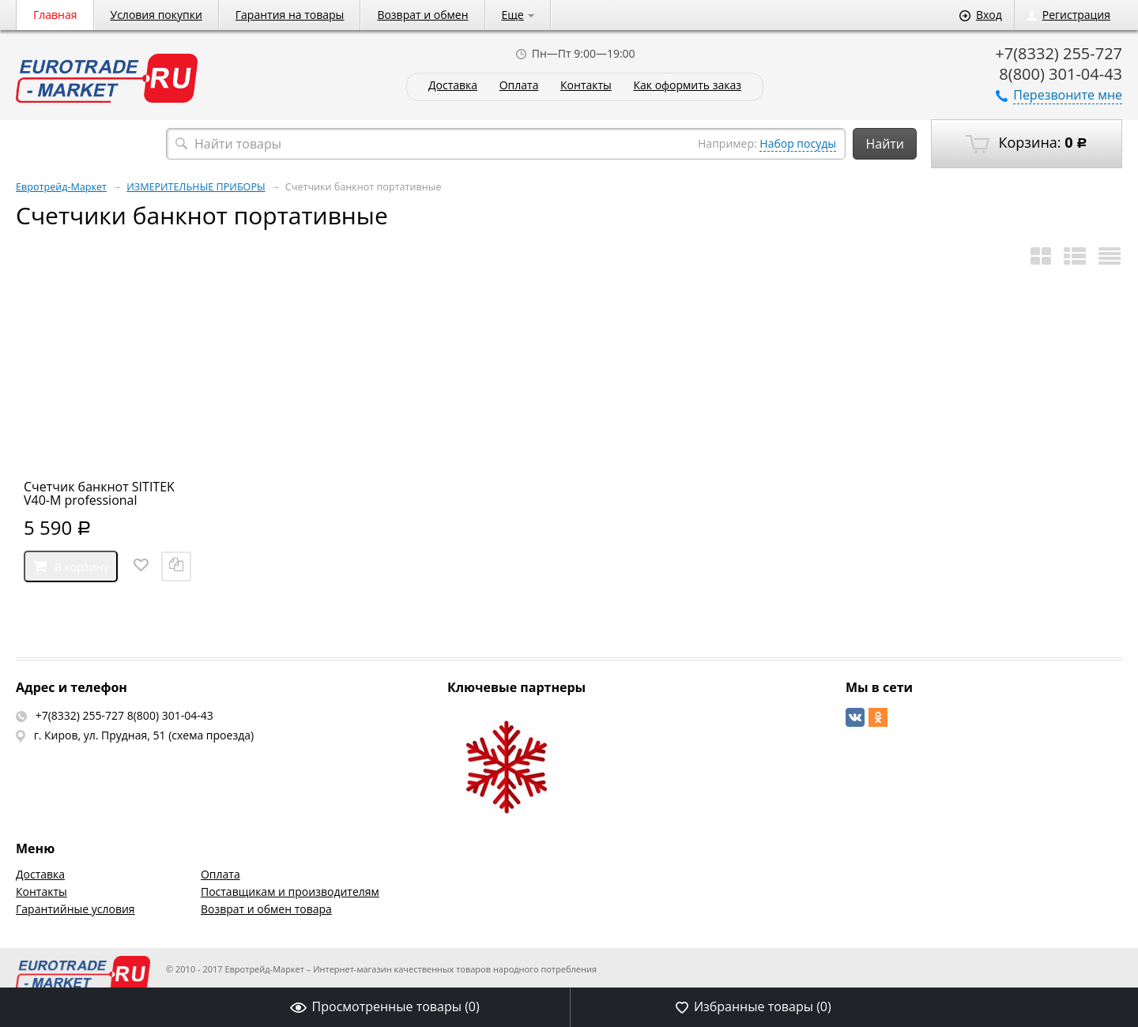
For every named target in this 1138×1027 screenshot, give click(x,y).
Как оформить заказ (687, 85)
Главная (55, 14)
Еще (518, 14)
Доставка (452, 85)
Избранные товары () (753, 1006)
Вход (980, 14)
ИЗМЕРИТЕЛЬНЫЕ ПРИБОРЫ (195, 187)
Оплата (519, 85)
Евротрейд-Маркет (61, 187)
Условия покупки (156, 14)
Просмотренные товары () (385, 1006)
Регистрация (1068, 14)
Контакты (586, 85)
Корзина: (1026, 143)
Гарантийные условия (75, 908)
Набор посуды (797, 143)
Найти (884, 143)
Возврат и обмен (422, 14)
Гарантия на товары (290, 14)
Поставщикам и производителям (290, 891)
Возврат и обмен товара (266, 908)
